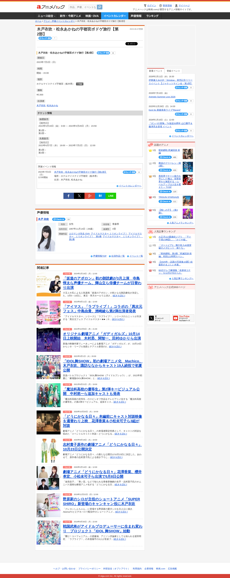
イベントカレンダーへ (130, 186)
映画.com (160, 568)
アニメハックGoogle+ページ (183, 318)
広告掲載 (172, 568)
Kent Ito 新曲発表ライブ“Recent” (165, 110)
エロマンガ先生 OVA (79, 233)
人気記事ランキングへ (182, 278)
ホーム (38, 21)
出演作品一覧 (118, 256)
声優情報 (136, 15)
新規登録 (167, 5)
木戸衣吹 (41, 105)
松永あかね (52, 105)
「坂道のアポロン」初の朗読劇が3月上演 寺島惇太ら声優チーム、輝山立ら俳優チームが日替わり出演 (102, 282)
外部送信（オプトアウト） (116, 568)
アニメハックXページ (159, 318)
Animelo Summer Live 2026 (162, 97)
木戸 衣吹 (43, 219)
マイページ (184, 5)
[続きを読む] (119, 296)
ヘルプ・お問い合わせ (64, 568)
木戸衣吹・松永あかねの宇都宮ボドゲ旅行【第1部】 (80, 172)
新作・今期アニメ (70, 15)
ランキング (153, 15)
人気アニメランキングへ (181, 223)
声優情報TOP (100, 256)
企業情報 (148, 568)
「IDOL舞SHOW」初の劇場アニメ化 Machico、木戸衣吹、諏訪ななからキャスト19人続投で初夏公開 (103, 365)
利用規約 (137, 568)
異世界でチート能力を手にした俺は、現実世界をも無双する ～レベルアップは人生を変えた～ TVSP (170, 182)
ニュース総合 (46, 15)
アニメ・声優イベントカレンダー (114, 15)
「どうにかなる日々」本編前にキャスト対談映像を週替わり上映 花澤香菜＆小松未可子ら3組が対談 (102, 421)
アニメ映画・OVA (92, 15)
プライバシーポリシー (89, 568)
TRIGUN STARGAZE (169, 197)
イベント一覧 (136, 256)
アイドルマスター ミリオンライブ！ (109, 233)
